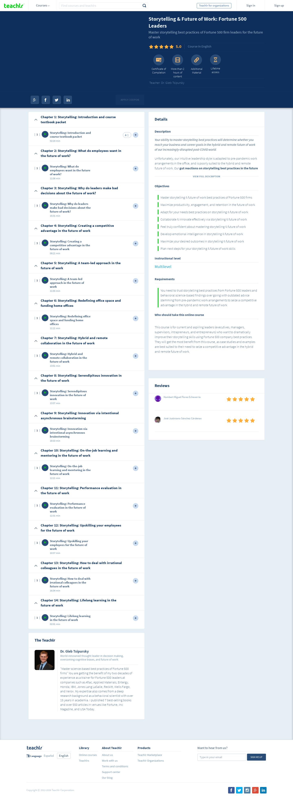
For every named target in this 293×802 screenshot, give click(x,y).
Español (49, 756)
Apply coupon (130, 100)
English (63, 756)
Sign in (250, 5)
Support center (111, 772)
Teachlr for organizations (214, 5)
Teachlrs (84, 760)
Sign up (279, 5)
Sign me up (256, 757)
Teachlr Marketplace (150, 755)
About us (107, 755)
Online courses (88, 755)
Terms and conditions (115, 766)
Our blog (107, 777)
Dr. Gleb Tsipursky (74, 651)
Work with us (110, 760)
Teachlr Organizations (151, 760)
